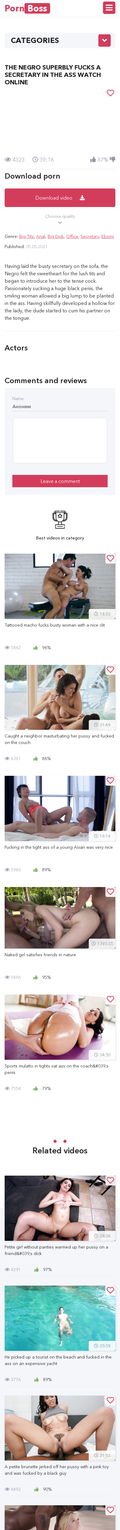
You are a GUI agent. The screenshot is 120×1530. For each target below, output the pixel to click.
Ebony (107, 236)
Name (18, 398)
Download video (60, 198)
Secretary (90, 236)
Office (72, 236)
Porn (27, 8)
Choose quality (60, 219)
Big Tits (26, 236)
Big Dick (56, 236)
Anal (40, 236)
